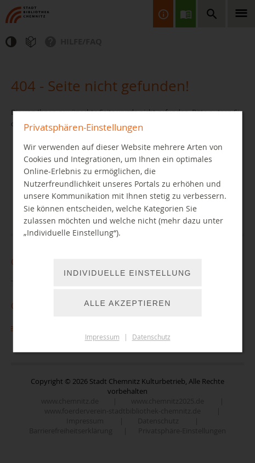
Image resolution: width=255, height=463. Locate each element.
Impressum (102, 337)
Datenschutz (151, 337)
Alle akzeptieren (127, 303)
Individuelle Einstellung (127, 273)
